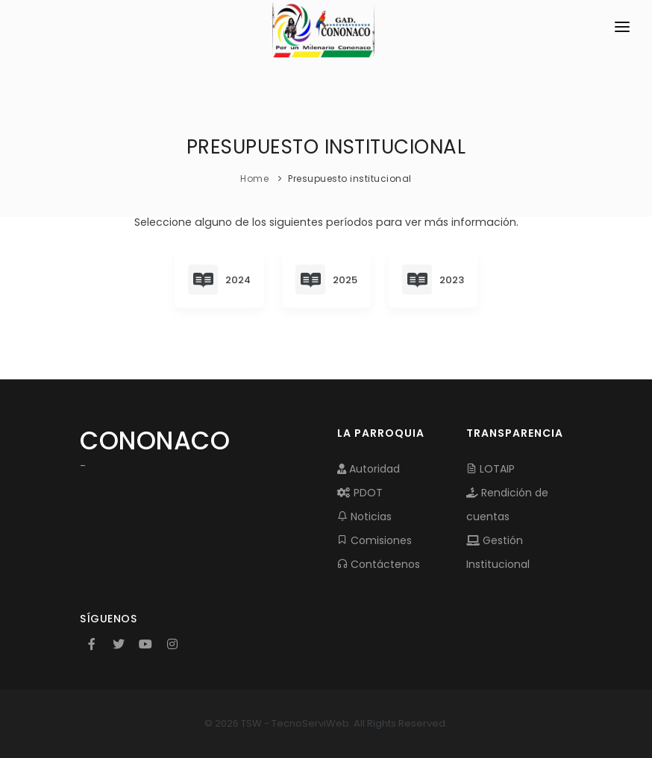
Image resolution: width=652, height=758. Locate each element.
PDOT (360, 492)
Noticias (364, 516)
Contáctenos (378, 564)
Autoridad (368, 468)
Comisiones (374, 540)
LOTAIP (490, 468)
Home (254, 178)
